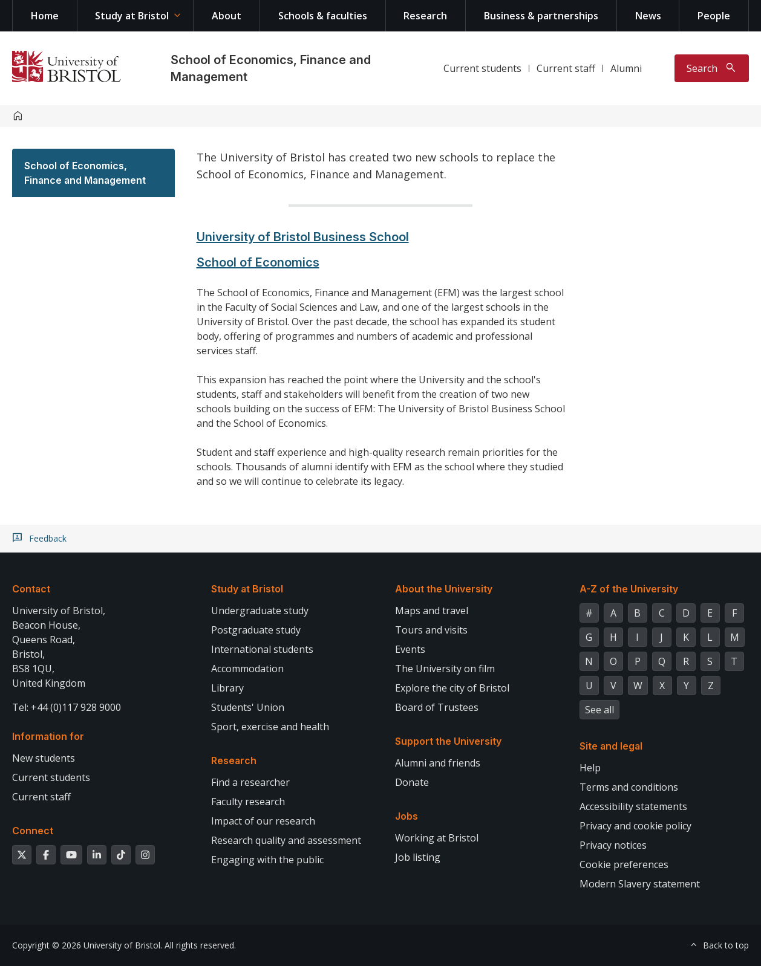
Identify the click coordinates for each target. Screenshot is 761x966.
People (713, 15)
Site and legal (611, 746)
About (226, 15)
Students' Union (247, 707)
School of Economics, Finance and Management (85, 173)
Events (410, 649)
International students (262, 649)
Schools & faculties (322, 15)
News (648, 15)
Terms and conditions (629, 787)
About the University (443, 589)
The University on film (445, 668)
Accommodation (247, 668)
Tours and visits (431, 630)
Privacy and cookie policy (635, 825)
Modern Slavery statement (640, 883)
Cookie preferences (624, 864)
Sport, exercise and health (270, 726)
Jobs (406, 816)
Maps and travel (431, 610)
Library (227, 688)
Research (425, 15)
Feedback (48, 538)
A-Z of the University (629, 589)
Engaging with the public (267, 859)
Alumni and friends (437, 763)
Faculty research (248, 801)
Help (590, 767)
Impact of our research (263, 821)
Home (45, 15)
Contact (31, 589)
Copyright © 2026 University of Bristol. (87, 945)
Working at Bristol (436, 837)
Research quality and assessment (286, 840)
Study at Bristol (132, 15)
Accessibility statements (633, 806)
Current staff (566, 68)
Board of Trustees (436, 707)
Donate (412, 782)
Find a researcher (250, 782)
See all (599, 709)
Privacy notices (613, 845)
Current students (482, 68)
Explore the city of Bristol (452, 688)
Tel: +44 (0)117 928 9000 (66, 707)
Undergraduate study (260, 610)
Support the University (448, 741)
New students (43, 758)
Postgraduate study (256, 630)
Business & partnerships (541, 15)
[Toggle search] (711, 68)
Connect (32, 831)
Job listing (417, 857)
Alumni (626, 68)
